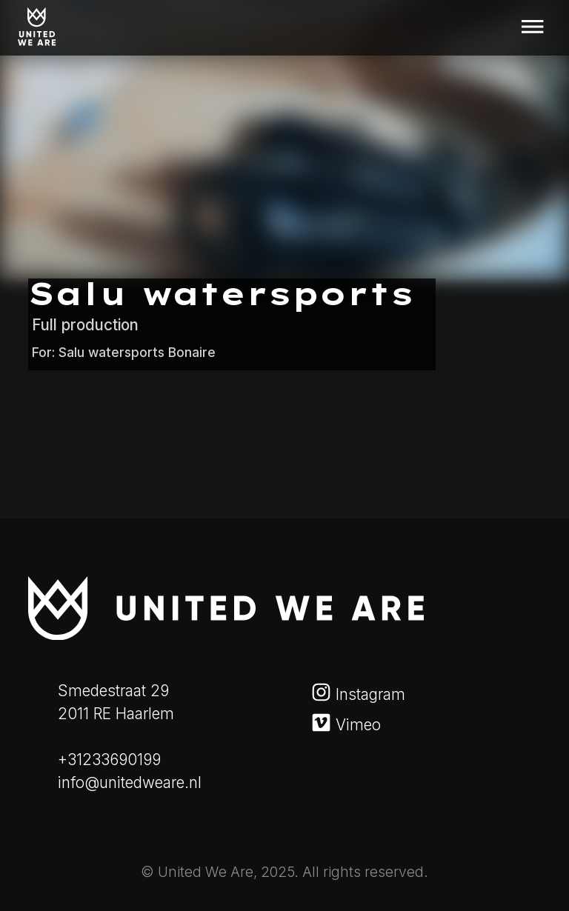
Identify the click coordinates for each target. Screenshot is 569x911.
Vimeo (349, 724)
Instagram (361, 694)
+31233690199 (109, 759)
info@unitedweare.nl (130, 782)
